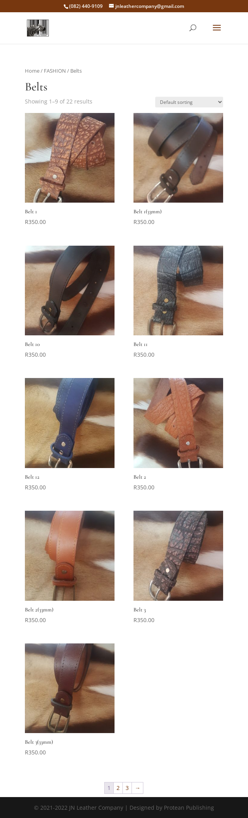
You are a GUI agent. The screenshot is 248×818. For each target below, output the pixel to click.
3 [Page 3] (127, 788)
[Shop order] (189, 102)
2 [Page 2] (118, 788)
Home (32, 70)
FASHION (55, 70)
